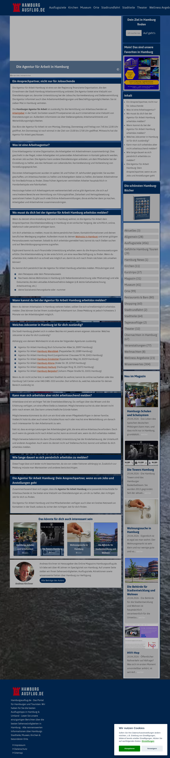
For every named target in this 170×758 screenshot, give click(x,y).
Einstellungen (148, 741)
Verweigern (152, 748)
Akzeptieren (129, 748)
